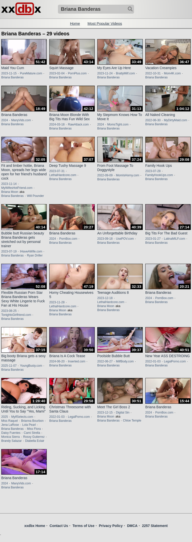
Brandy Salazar (11, 441)
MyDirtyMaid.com (175, 120)
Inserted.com (76, 361)
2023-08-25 (8, 311)
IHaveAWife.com (31, 251)
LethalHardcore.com (62, 175)
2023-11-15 (8, 73)
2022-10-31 (152, 73)
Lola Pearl (29, 425)
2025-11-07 (8, 365)
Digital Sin (123, 412)
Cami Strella (32, 433)
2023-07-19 (8, 251)
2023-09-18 (104, 238)
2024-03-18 (56, 124)
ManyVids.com (21, 120)
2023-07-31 (56, 171)
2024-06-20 (56, 361)
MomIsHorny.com (127, 175)
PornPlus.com (77, 73)
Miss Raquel (9, 421)
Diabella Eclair (34, 441)
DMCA (132, 526)
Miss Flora (34, 429)
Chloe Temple (132, 420)
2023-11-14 (8, 184)
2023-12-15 (104, 412)
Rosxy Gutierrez (33, 437)
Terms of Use (83, 526)
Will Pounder (35, 196)
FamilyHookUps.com (159, 175)
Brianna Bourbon (32, 421)
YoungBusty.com (31, 365)
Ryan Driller (35, 255)
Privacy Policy (110, 526)
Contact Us (59, 526)
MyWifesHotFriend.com (16, 188)
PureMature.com (31, 73)
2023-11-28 (56, 302)
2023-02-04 (56, 73)
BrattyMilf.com (125, 73)
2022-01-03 (152, 361)
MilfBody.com (125, 361)
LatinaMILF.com (174, 238)
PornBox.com (68, 238)
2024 (4, 120)
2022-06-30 (152, 120)
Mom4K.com (172, 73)
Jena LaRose (10, 425)
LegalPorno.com (175, 361)
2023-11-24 (104, 73)
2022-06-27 (104, 361)
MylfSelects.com (22, 417)
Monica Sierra (10, 437)
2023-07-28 (152, 171)
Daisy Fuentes (10, 433)
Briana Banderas (12, 77)
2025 (4, 417)
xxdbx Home (34, 526)
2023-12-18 (104, 298)
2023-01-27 (152, 238)
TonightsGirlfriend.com (16, 315)
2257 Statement (155, 526)
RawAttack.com (78, 124)
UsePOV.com (125, 238)
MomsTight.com (117, 124)
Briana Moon (9, 192)
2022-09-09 (104, 175)
